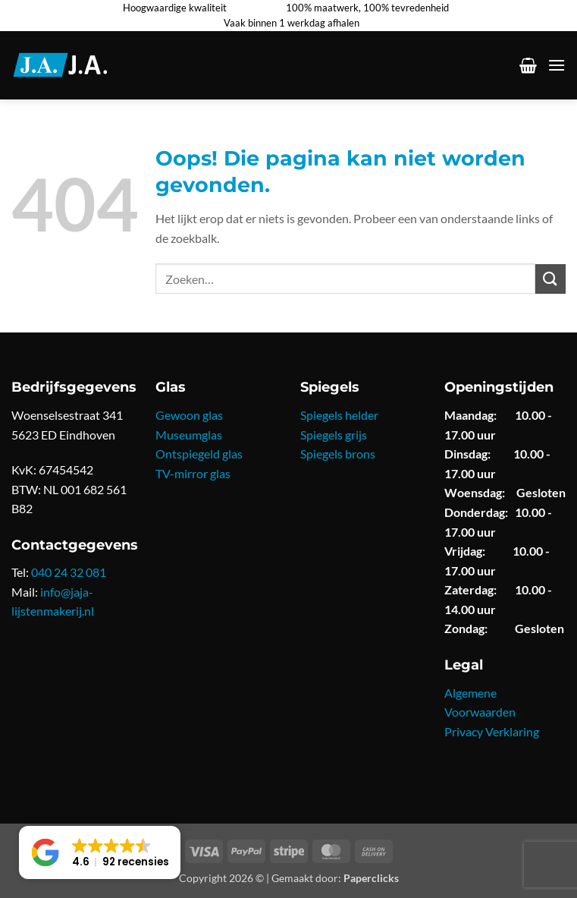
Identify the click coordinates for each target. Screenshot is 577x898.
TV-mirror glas (192, 473)
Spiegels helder (339, 415)
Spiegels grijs (333, 434)
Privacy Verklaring (491, 731)
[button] (528, 65)
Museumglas (188, 434)
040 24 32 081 (68, 572)
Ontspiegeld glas (199, 453)
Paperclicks (371, 877)
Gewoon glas (189, 415)
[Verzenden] (550, 279)
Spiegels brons (337, 453)
